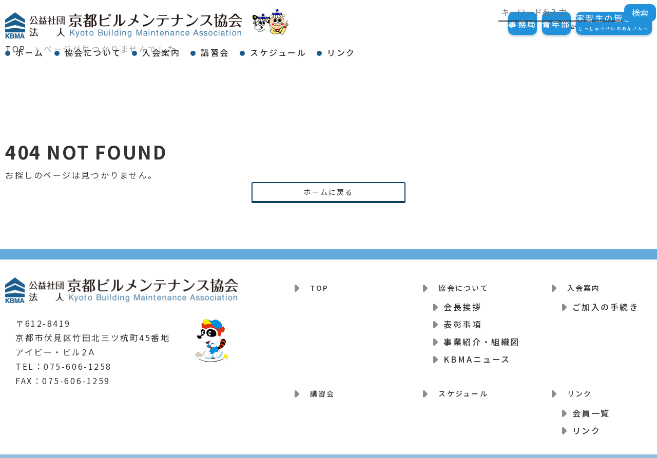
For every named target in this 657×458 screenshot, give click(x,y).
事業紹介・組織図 (481, 337)
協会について (120, 48)
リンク (443, 48)
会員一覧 (591, 401)
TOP (315, 286)
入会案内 (207, 48)
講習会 (279, 48)
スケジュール (361, 48)
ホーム (39, 48)
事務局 (471, 23)
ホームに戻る (328, 193)
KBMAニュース (476, 354)
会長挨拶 (462, 302)
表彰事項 (462, 319)
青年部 (525, 23)
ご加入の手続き (605, 302)
